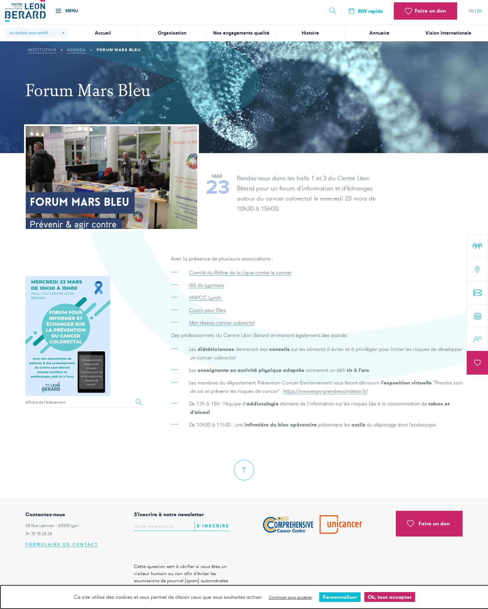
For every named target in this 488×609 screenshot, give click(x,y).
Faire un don (428, 523)
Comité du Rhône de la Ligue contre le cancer (240, 278)
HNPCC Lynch (205, 303)
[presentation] (173, 545)
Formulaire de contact (61, 544)
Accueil (103, 33)
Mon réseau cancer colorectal (222, 329)
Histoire (310, 33)
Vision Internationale (448, 33)
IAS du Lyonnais (206, 291)
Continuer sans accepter (290, 597)
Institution (42, 49)
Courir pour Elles (207, 316)
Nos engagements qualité (241, 33)
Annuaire (379, 33)
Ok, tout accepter (390, 597)
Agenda (76, 49)
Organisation (172, 33)
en (479, 11)
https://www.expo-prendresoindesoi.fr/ (325, 397)
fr (471, 11)
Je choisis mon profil (28, 32)
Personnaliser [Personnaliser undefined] (340, 597)
